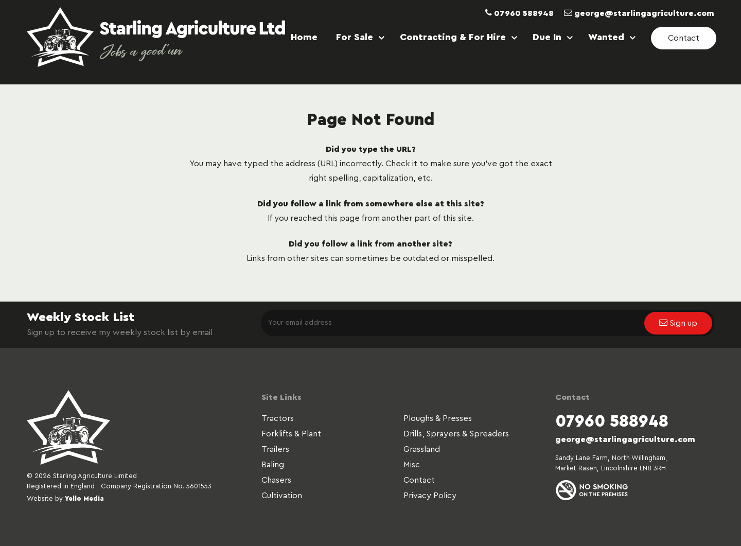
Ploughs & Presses (437, 418)
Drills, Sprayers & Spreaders (456, 434)
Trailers (275, 449)
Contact (419, 480)
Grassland (421, 449)
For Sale (354, 37)
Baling (272, 465)
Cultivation (281, 495)
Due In (547, 37)
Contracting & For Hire (453, 37)
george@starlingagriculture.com (639, 13)
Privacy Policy (429, 495)
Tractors (277, 418)
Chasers (276, 480)
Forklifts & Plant (291, 434)
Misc (411, 465)
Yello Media (84, 498)
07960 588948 (519, 13)
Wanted (606, 37)
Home (304, 37)
